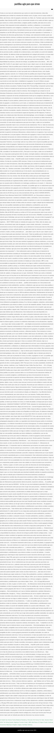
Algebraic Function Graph (21, 722)
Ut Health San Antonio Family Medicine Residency (13, 720)
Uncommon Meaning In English (8, 724)
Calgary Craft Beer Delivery (24, 724)
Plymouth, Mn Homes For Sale (36, 720)
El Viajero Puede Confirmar (45, 722)
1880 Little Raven (33, 722)
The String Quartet (8, 722)
